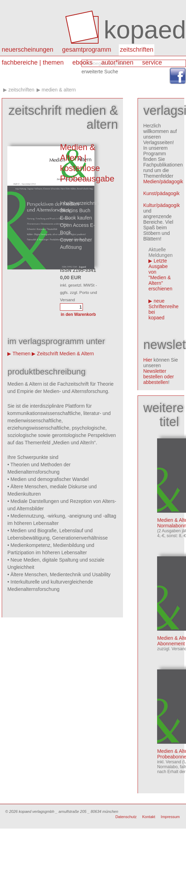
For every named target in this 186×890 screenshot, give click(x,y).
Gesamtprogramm (86, 49)
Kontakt (148, 817)
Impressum (170, 817)
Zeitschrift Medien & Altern (65, 353)
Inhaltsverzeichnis (79, 203)
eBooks (82, 62)
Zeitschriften (136, 49)
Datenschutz (126, 817)
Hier (147, 360)
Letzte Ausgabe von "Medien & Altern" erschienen (160, 274)
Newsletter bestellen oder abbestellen (158, 376)
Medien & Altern (58, 89)
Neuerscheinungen (27, 49)
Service (152, 62)
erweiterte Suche (100, 71)
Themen (21, 353)
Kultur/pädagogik (161, 205)
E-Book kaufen (76, 218)
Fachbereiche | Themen (33, 62)
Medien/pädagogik (163, 181)
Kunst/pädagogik (161, 193)
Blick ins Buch (75, 210)
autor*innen (117, 62)
